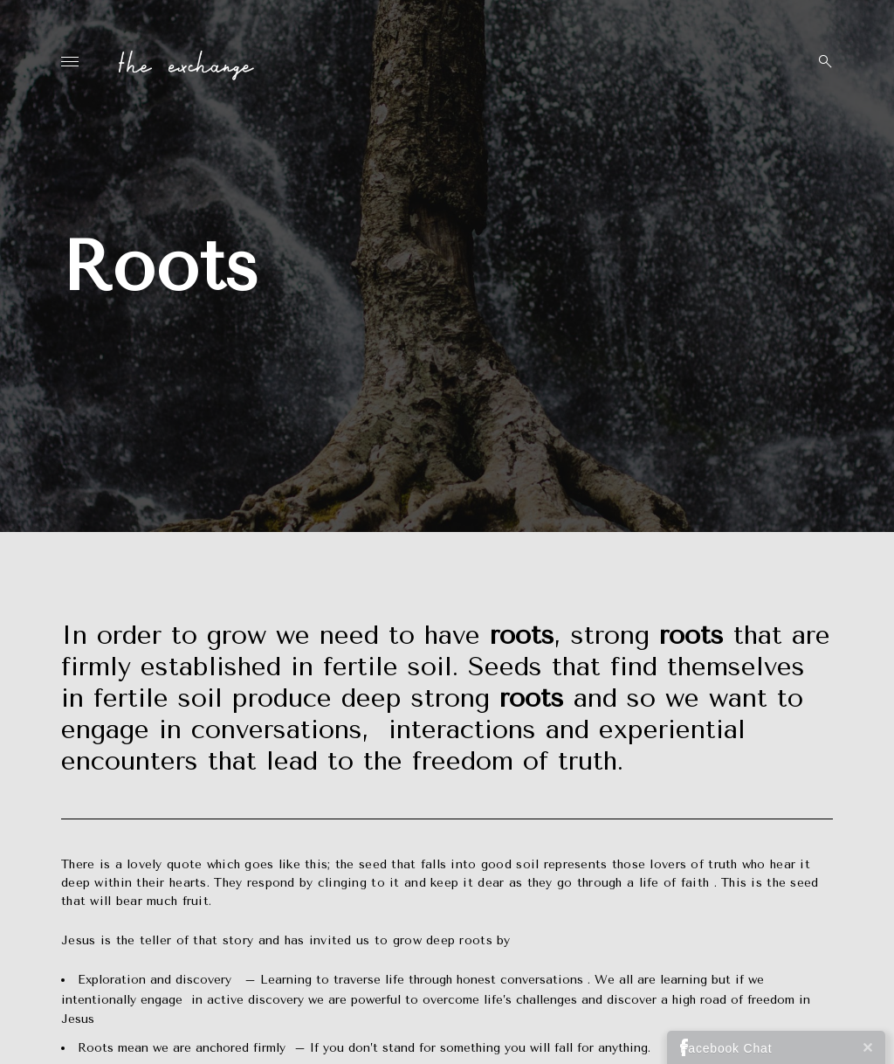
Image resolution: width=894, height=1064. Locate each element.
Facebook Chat (726, 1048)
